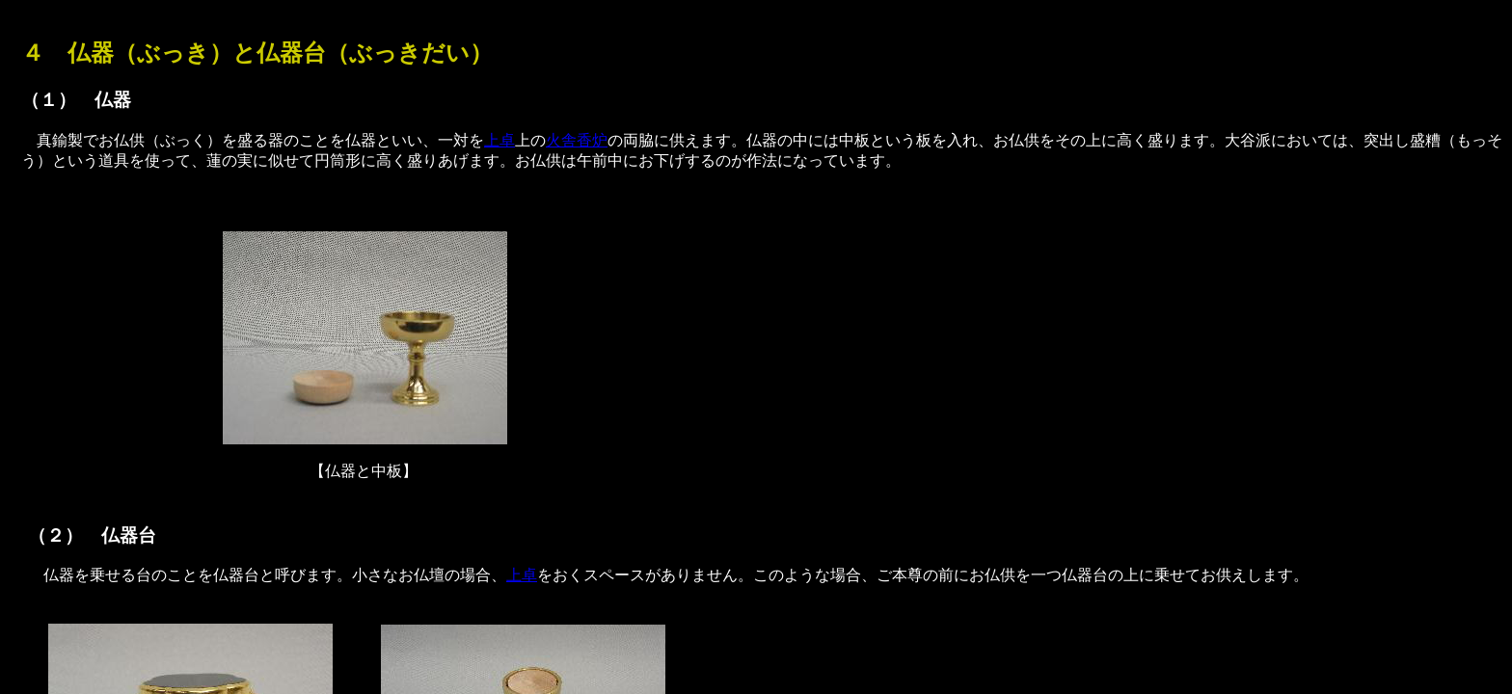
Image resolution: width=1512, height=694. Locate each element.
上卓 (499, 140)
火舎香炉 (577, 140)
